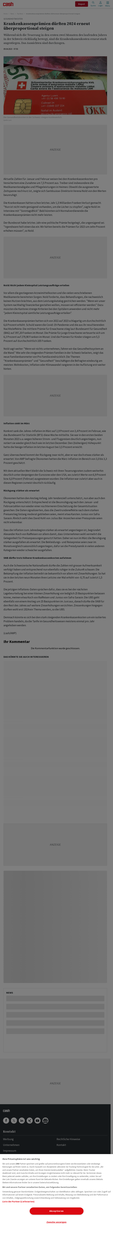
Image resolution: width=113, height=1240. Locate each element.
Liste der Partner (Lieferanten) (18, 1201)
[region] (56, 1197)
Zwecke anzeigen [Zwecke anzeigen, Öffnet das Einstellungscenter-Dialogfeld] (56, 1222)
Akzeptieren (56, 1211)
